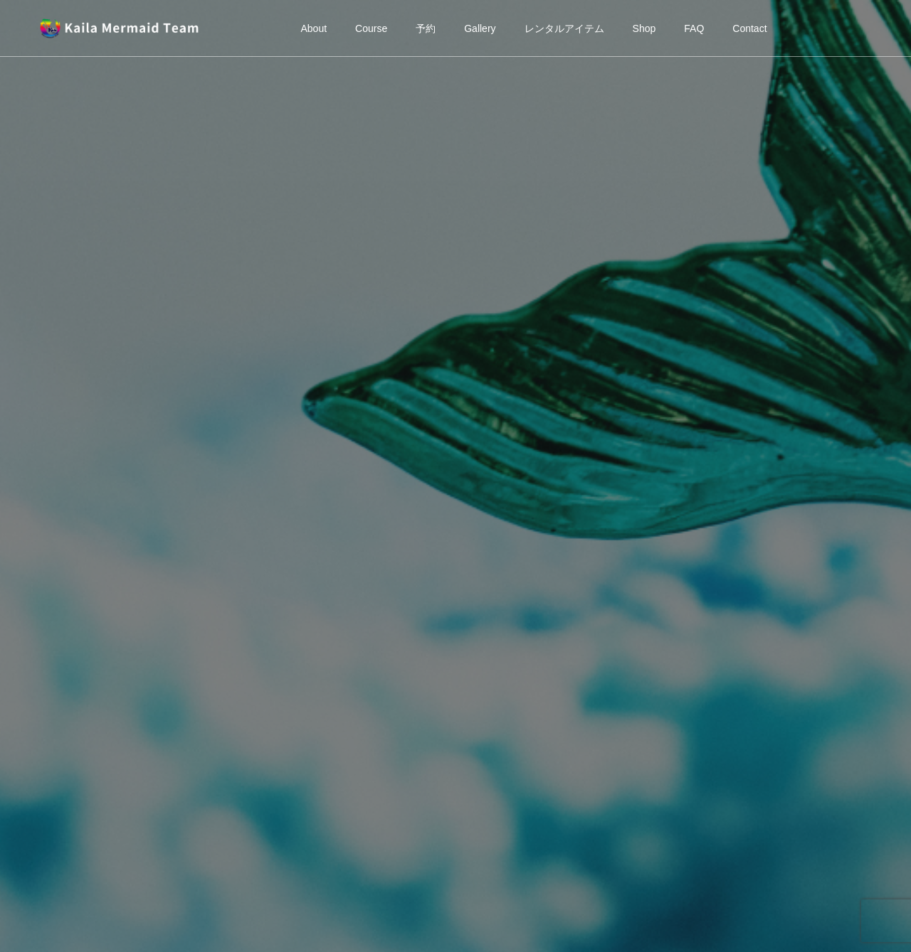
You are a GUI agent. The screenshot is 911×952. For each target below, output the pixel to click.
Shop (644, 28)
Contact (749, 28)
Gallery (479, 28)
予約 (426, 28)
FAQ (694, 28)
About (313, 28)
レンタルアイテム (564, 28)
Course (371, 28)
